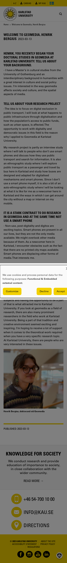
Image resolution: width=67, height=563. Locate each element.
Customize (12, 291)
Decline (44, 291)
